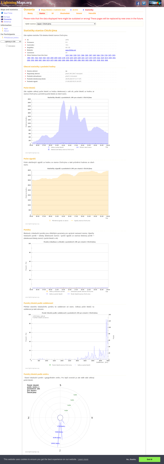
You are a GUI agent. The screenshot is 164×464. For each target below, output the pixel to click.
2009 (55, 58)
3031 (94, 60)
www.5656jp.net (70, 50)
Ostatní (79, 13)
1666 (98, 55)
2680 (36, 60)
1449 (94, 55)
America (7, 21)
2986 (79, 60)
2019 (90, 58)
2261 (83, 58)
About (6, 31)
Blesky (30, 13)
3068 (106, 60)
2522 (98, 58)
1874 (113, 55)
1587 (90, 55)
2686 (67, 60)
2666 (44, 60)
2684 (63, 60)
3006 (90, 60)
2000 (52, 58)
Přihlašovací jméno (11, 37)
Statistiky (89, 10)
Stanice (42, 13)
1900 (28, 58)
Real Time (8, 13)
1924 (40, 58)
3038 (98, 60)
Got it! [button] (149, 459)
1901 (32, 58)
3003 (83, 60)
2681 (40, 60)
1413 (67, 55)
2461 (114, 58)
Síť (53, 13)
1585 (86, 55)
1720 (105, 55)
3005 (87, 60)
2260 (79, 58)
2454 (110, 58)
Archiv (75, 10)
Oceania (7, 19)
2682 (55, 60)
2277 (87, 58)
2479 (94, 58)
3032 (102, 60)
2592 (32, 60)
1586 (82, 55)
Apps (6, 28)
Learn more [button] (83, 459)
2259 (75, 58)
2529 (102, 58)
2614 (106, 58)
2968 (71, 60)
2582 (28, 60)
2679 (52, 60)
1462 (71, 55)
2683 (59, 60)
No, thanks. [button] (131, 459)
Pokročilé (92, 13)
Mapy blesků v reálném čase (53, 10)
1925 (44, 58)
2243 (71, 58)
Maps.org (16, 2)
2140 (63, 58)
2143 (67, 58)
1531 (78, 55)
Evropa (7, 17)
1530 (74, 55)
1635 (48, 58)
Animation (12, 46)
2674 (48, 60)
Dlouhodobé (65, 13)
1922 (36, 58)
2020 (59, 58)
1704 (102, 55)
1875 (109, 55)
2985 (75, 60)
